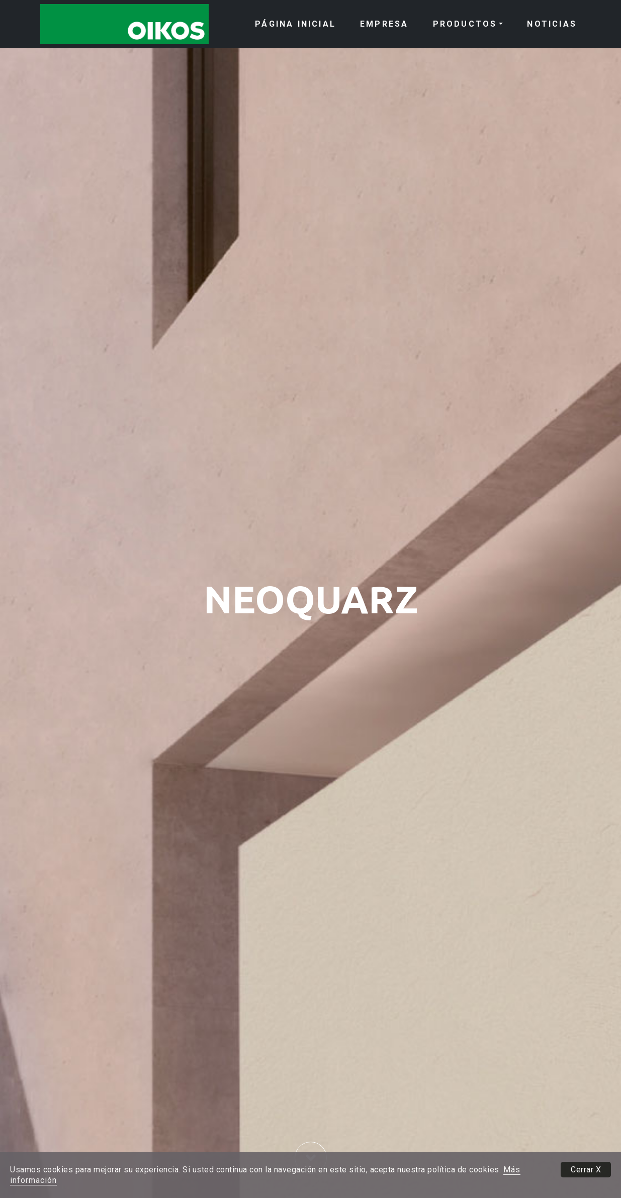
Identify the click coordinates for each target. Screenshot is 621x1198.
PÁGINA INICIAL (295, 24)
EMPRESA (384, 24)
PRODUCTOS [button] (465, 24)
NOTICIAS (552, 24)
